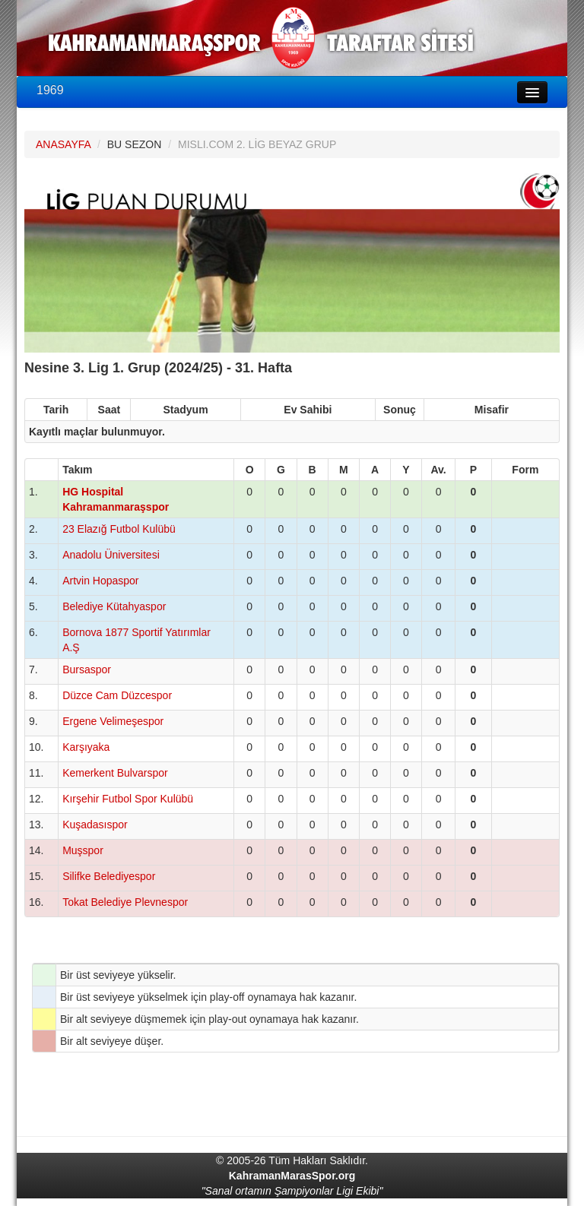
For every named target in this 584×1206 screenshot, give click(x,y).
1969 (50, 90)
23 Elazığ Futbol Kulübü (119, 529)
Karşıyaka (86, 747)
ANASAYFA (63, 144)
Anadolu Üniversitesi (111, 555)
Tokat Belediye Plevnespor (125, 902)
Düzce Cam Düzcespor (117, 695)
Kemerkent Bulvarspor (115, 773)
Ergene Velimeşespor (112, 721)
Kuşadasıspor (95, 824)
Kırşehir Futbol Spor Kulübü (127, 799)
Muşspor (82, 850)
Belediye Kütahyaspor (114, 606)
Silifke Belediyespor (108, 876)
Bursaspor (86, 669)
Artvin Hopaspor (100, 581)
